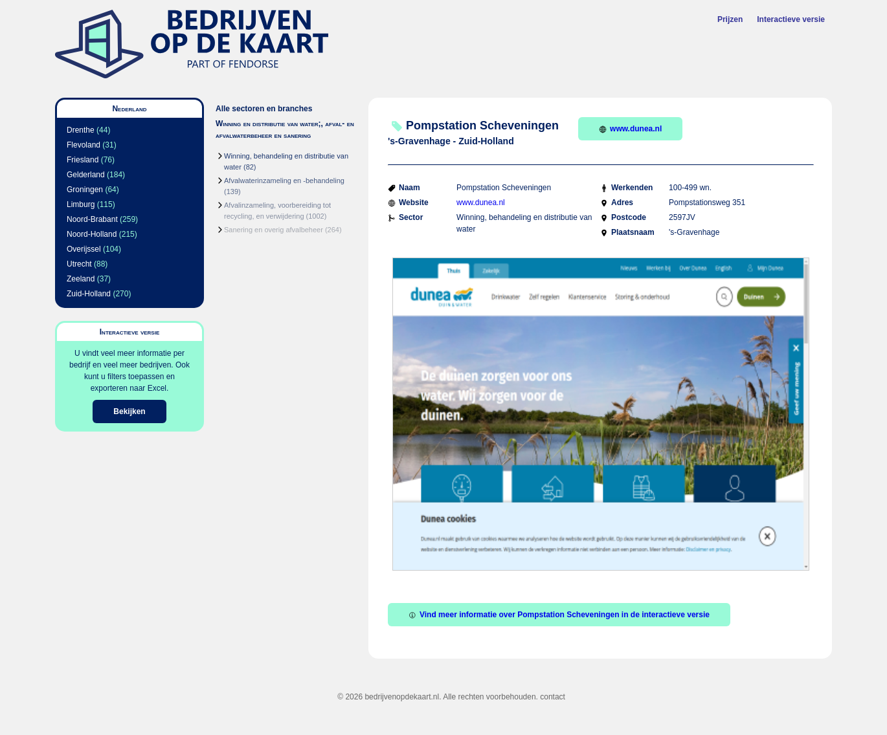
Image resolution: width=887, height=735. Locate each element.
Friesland (82, 159)
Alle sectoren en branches (264, 108)
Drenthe (81, 130)
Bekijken (129, 411)
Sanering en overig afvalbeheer (273, 230)
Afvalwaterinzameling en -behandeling (284, 180)
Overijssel (84, 249)
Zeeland (81, 278)
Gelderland (86, 174)
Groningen (85, 189)
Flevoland (83, 144)
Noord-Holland (92, 234)
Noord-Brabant (92, 219)
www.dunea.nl (630, 128)
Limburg (81, 204)
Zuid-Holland (89, 293)
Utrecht (79, 264)
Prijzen (730, 19)
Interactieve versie (791, 19)
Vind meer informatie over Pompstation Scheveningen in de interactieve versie (559, 614)
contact (552, 696)
